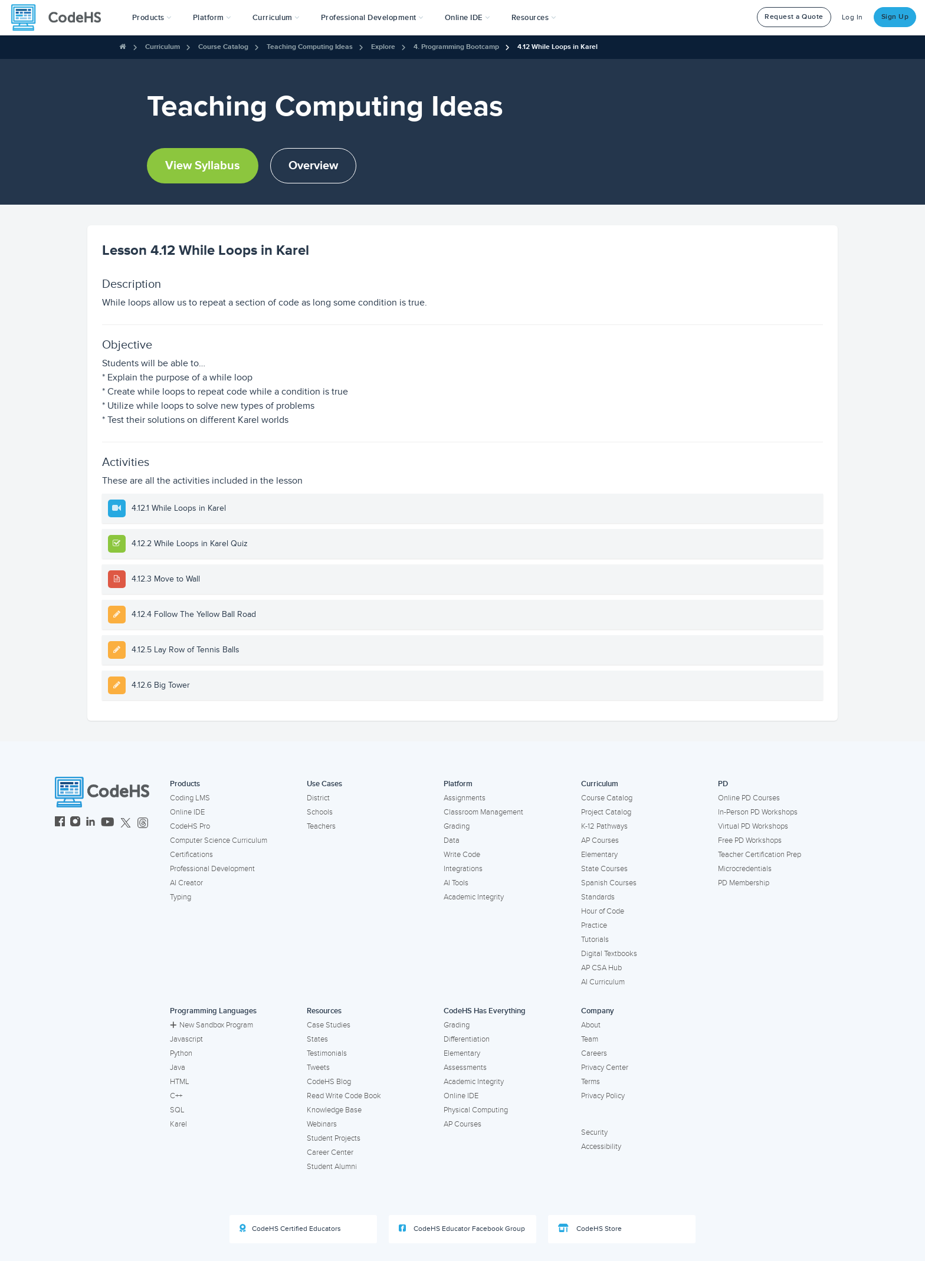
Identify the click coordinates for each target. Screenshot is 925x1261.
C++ (176, 1096)
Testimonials (327, 1053)
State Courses (604, 868)
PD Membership (743, 883)
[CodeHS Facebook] (60, 823)
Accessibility (601, 1146)
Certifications (191, 854)
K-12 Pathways (604, 826)
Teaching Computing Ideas (310, 46)
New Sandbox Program (211, 1025)
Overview (313, 166)
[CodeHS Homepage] (61, 17)
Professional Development (212, 868)
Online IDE (187, 812)
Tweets (318, 1067)
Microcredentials (745, 868)
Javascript (186, 1039)
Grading (457, 826)
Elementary (599, 854)
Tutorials (595, 939)
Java (177, 1067)
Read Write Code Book (344, 1096)
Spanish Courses (609, 883)
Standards (598, 897)
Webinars (322, 1124)
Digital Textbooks (609, 953)
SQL (177, 1110)
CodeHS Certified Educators (290, 1228)
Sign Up (895, 16)
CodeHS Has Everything (485, 1011)
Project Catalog (606, 812)
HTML (179, 1081)
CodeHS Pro (190, 826)
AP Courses (600, 840)
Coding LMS (190, 798)
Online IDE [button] (467, 17)
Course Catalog (223, 46)
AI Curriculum (603, 982)
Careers (594, 1053)
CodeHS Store (590, 1228)
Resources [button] (533, 17)
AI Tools (456, 883)
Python (181, 1053)
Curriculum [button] (276, 17)
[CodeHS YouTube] (107, 823)
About (591, 1025)
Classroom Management (483, 812)
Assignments (465, 798)
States (317, 1039)
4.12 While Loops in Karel (557, 46)
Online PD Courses (749, 798)
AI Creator (186, 883)
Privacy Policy (603, 1096)
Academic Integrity (474, 897)
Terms (590, 1081)
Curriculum (162, 46)
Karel (178, 1124)
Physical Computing (476, 1110)
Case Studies (328, 1025)
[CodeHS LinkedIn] (91, 823)
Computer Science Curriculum (218, 840)
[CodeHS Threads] (143, 823)
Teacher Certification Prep (759, 854)
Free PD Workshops (750, 840)
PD (723, 784)
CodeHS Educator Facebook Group (462, 1228)
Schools (320, 812)
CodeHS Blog (329, 1081)
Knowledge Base (334, 1110)
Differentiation (467, 1039)
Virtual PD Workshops (753, 826)
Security (594, 1132)
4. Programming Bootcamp (456, 46)
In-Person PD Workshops (758, 812)
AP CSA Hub (601, 968)
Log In (852, 17)
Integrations (463, 868)
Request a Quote (794, 16)
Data (452, 840)
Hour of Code (602, 911)
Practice (594, 925)
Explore (383, 46)
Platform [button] (212, 17)
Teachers (321, 826)
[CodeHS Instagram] (75, 823)
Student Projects (333, 1138)
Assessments (465, 1067)
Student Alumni (332, 1166)
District (318, 798)
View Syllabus (202, 166)
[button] (152, 17)
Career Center (330, 1152)
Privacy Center (604, 1067)
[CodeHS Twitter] (126, 823)
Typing (180, 897)
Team (589, 1039)
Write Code (462, 854)
